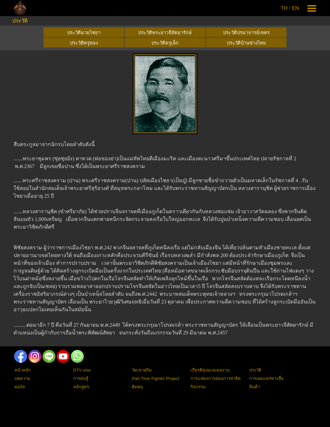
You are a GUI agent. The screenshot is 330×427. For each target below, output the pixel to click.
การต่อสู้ (80, 378)
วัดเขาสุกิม (142, 370)
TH (284, 8)
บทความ (22, 378)
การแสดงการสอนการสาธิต (215, 378)
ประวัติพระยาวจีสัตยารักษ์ (165, 32)
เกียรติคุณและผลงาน (209, 370)
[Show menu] (311, 8)
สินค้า (254, 386)
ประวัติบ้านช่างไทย (246, 42)
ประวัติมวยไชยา (84, 32)
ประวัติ (19, 21)
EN (295, 8)
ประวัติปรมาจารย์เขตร (246, 32)
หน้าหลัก (23, 370)
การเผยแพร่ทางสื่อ (266, 378)
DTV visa (82, 370)
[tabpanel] (290, 8)
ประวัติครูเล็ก (165, 42)
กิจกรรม (198, 386)
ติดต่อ (137, 386)
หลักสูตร (81, 386)
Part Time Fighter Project (155, 378)
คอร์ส (20, 386)
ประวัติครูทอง (84, 42)
